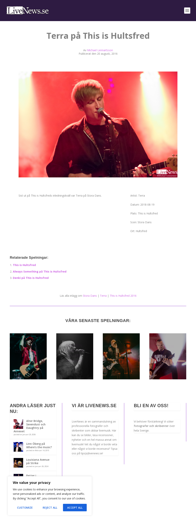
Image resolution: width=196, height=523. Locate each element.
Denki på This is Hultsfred (31, 278)
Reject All (50, 507)
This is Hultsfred (24, 265)
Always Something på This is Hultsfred (39, 271)
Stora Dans (90, 295)
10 (111, 169)
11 (114, 169)
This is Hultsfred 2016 (123, 295)
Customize (25, 507)
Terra (103, 295)
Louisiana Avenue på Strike (37, 461)
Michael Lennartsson (100, 50)
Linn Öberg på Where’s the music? (39, 445)
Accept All (74, 507)
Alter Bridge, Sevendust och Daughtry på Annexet (30, 426)
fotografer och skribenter (151, 426)
